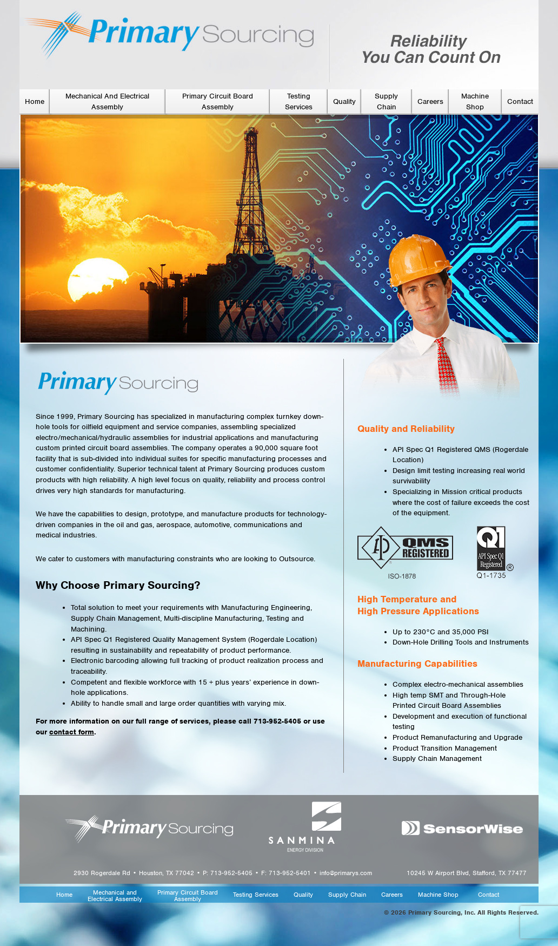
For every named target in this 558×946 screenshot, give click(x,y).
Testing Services (255, 895)
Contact (520, 101)
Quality (344, 101)
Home (34, 101)
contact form (71, 732)
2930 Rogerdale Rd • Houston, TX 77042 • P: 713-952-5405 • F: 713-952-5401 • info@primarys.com (223, 873)
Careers (430, 101)
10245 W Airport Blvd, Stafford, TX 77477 (467, 873)
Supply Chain (347, 895)
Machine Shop (438, 895)
